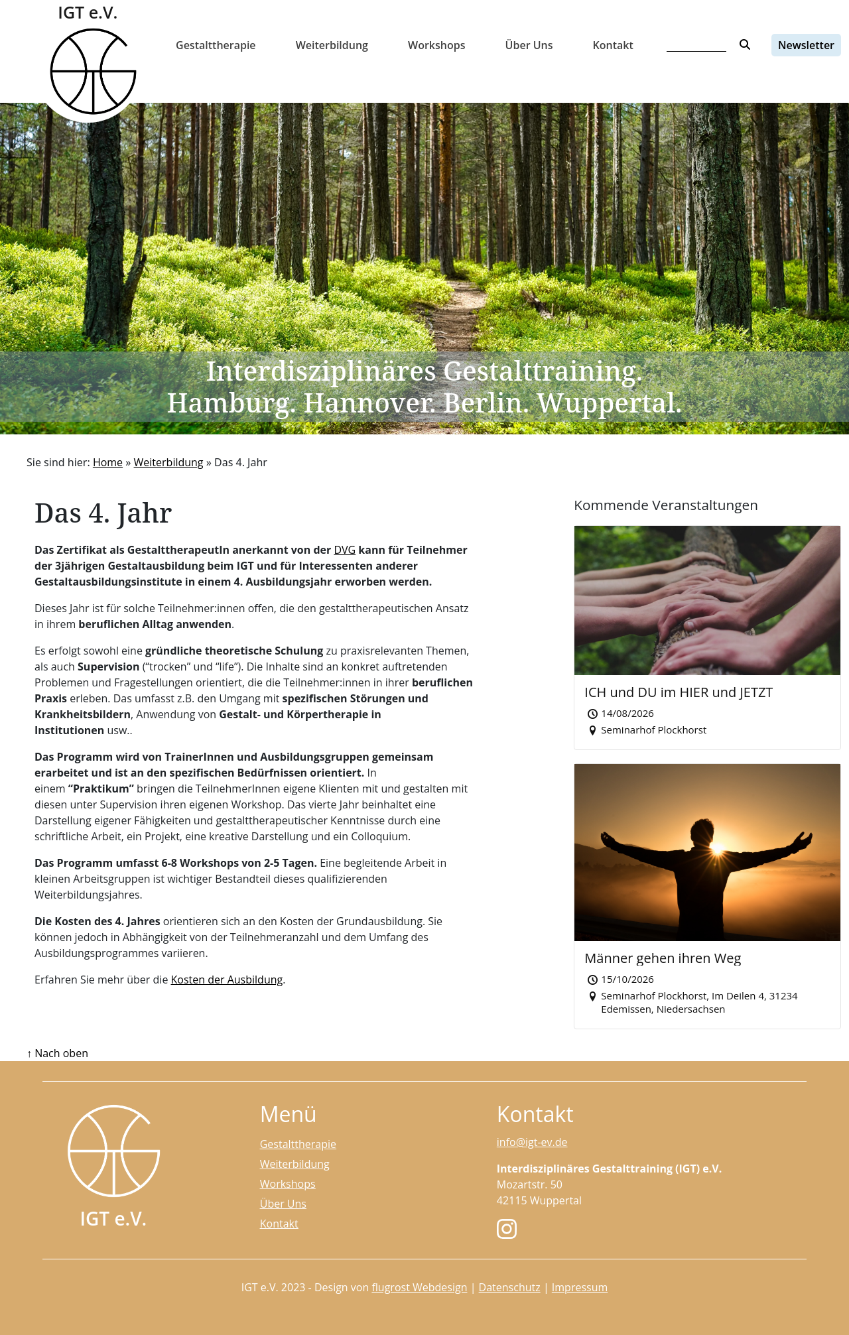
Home (108, 462)
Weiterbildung (332, 45)
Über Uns (529, 45)
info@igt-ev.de (532, 1142)
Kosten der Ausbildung (227, 979)
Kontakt (613, 45)
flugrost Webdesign (419, 1287)
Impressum (580, 1287)
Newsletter (806, 45)
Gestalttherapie (216, 45)
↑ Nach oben (57, 1053)
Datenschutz (510, 1287)
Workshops (436, 45)
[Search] (696, 45)
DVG (345, 549)
